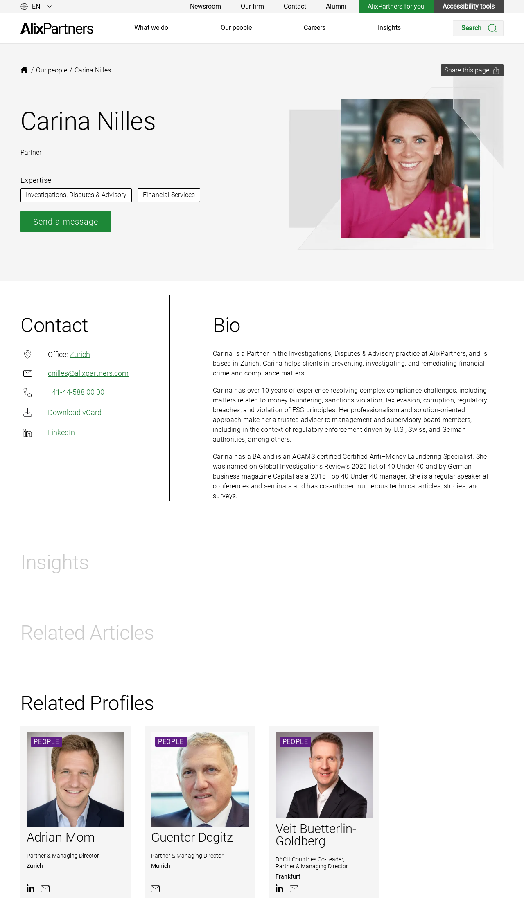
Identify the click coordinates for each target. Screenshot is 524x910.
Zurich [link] (80, 354)
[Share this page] (472, 70)
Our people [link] (236, 27)
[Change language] (36, 6)
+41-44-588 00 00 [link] (62, 392)
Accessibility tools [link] (469, 6)
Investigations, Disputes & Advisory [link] (76, 195)
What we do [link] (151, 27)
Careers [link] (314, 27)
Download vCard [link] (61, 412)
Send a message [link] (65, 222)
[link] (56, 28)
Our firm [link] (252, 6)
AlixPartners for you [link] (396, 6)
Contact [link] (295, 6)
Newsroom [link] (205, 6)
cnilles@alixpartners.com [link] (74, 373)
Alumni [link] (336, 6)
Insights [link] (389, 27)
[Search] (478, 28)
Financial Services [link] (169, 195)
